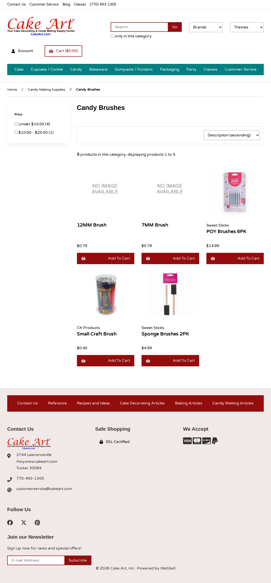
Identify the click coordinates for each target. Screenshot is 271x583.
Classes (80, 4)
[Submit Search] (175, 27)
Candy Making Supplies (46, 89)
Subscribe (78, 560)
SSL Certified (114, 441)
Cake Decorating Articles (142, 403)
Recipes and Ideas (93, 403)
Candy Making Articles (233, 403)
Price (18, 114)
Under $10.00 (32, 124)
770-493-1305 (30, 478)
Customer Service (44, 4)
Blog (66, 4)
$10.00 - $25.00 (34, 132)
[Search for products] (139, 27)
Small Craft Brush (96, 334)
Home (12, 89)
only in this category (131, 36)
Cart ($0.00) (63, 50)
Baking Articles (188, 403)
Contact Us (16, 4)
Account (22, 50)
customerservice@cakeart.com (44, 488)
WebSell (167, 568)
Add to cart (105, 258)
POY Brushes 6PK (226, 231)
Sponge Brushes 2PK (165, 334)
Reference (57, 403)
